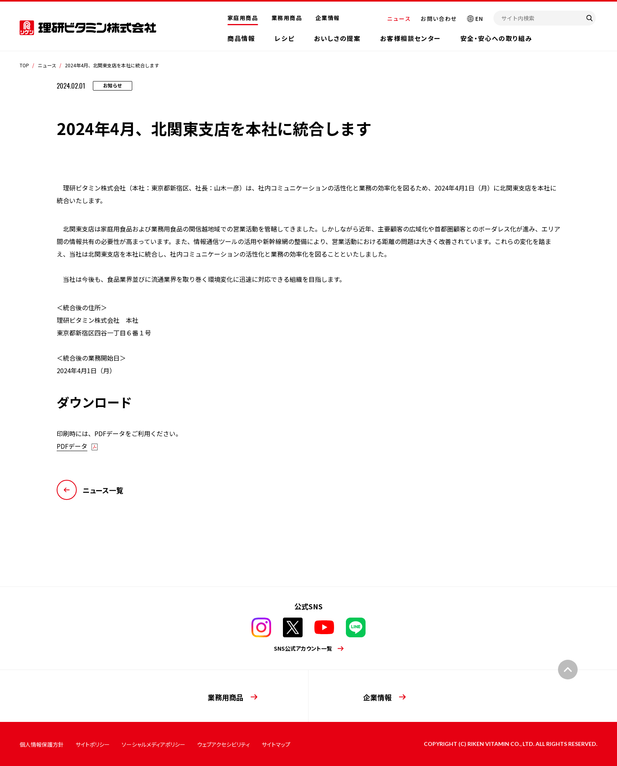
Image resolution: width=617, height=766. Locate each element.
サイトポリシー (93, 744)
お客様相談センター (410, 38)
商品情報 (241, 38)
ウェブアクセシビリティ (223, 744)
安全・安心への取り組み (496, 38)
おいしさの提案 (337, 38)
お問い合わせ (439, 18)
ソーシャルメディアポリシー (153, 744)
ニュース (399, 18)
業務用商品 (287, 18)
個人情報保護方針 (42, 744)
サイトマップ (276, 744)
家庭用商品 (242, 18)
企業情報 (328, 18)
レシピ (284, 38)
